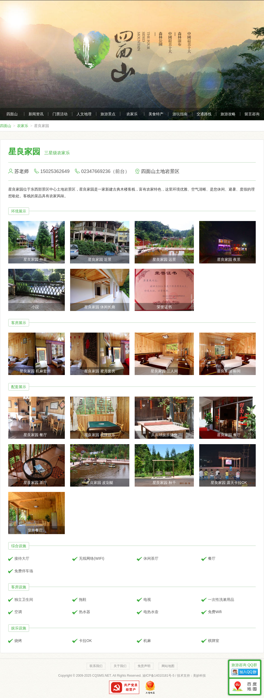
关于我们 (120, 666)
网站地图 (168, 666)
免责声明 (144, 666)
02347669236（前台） (105, 171)
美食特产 (156, 114)
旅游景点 (108, 114)
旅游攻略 (228, 114)
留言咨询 (252, 114)
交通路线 (204, 114)
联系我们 (96, 666)
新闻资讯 (36, 114)
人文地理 (84, 114)
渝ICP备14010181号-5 (158, 675)
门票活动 (60, 114)
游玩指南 (180, 114)
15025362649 (55, 171)
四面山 (12, 114)
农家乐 (132, 114)
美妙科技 (199, 675)
